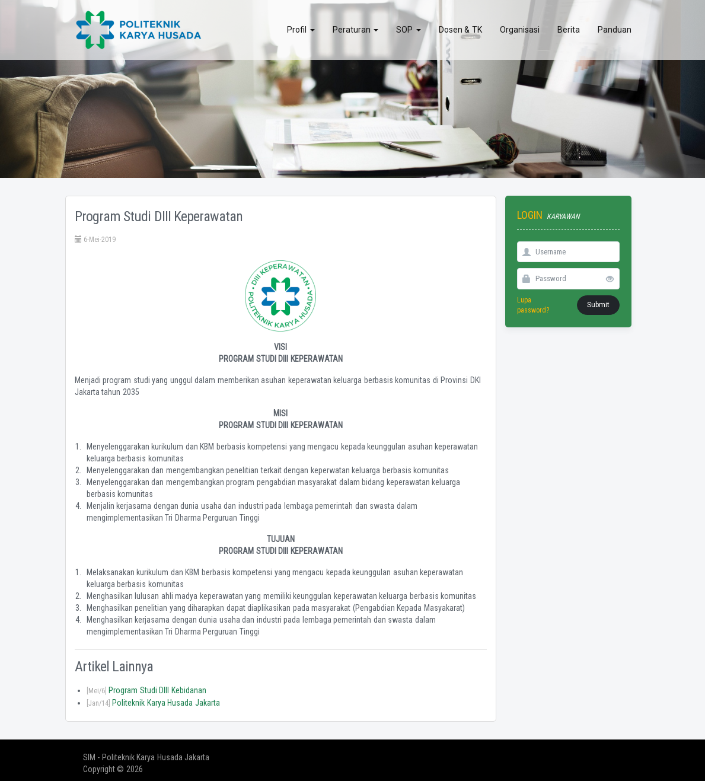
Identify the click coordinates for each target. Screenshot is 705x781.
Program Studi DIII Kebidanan (146, 690)
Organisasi (520, 29)
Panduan (614, 29)
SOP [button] (408, 29)
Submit (598, 305)
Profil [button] (301, 29)
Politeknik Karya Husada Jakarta (153, 702)
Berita (568, 29)
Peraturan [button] (356, 29)
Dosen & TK (460, 29)
